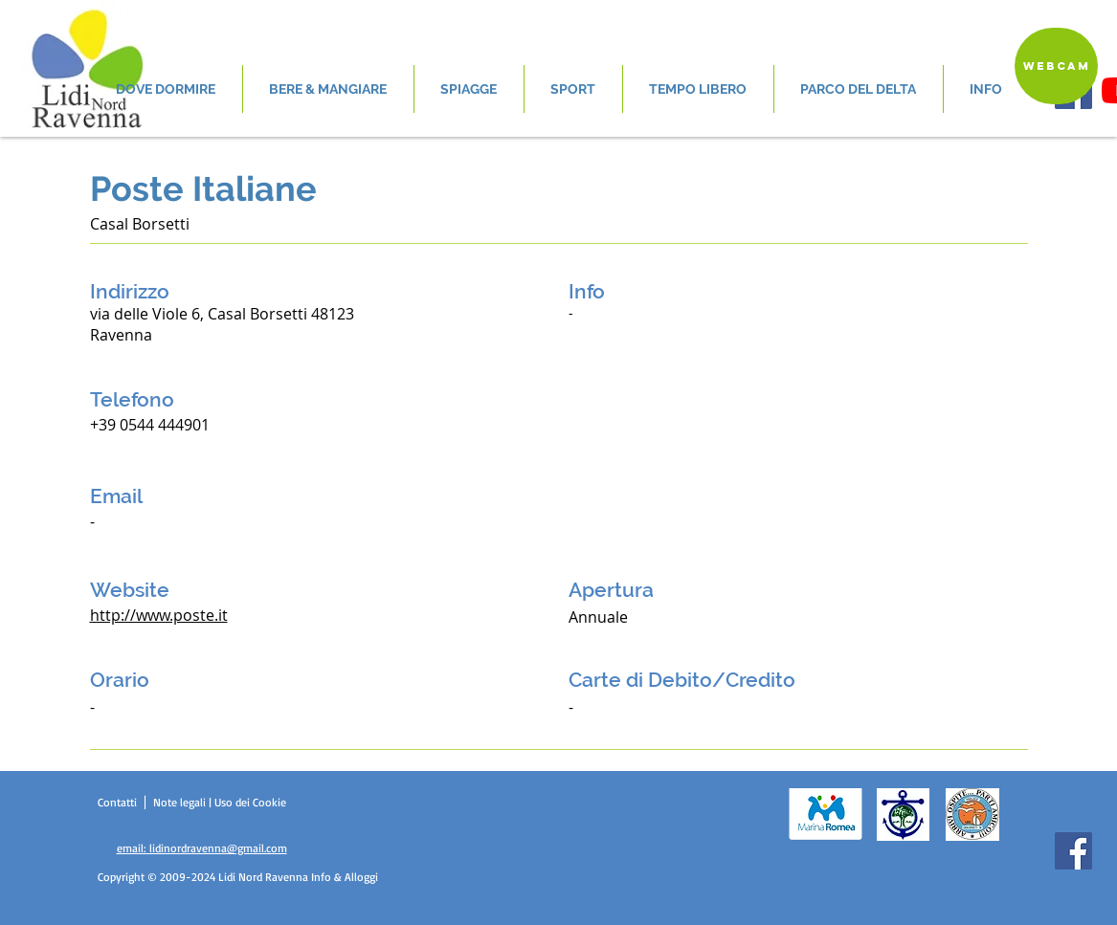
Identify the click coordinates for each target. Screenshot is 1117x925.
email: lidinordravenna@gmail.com (202, 848)
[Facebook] (1073, 851)
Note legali (181, 802)
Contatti (119, 802)
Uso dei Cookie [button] (250, 802)
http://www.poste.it (159, 615)
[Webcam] (1056, 66)
